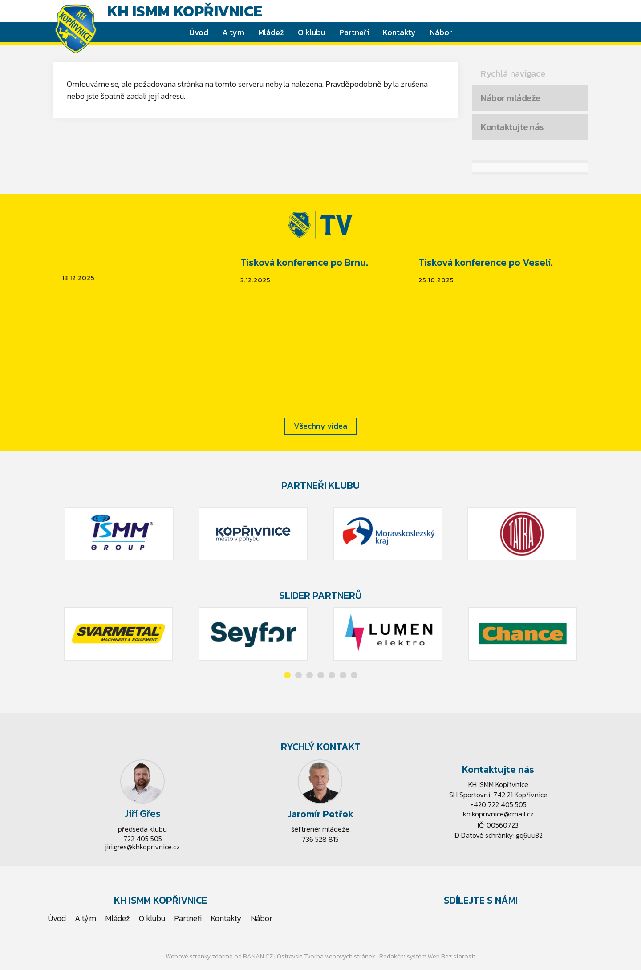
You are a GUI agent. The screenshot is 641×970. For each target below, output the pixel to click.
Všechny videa (320, 426)
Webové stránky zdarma (199, 956)
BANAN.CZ (258, 956)
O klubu (311, 32)
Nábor (441, 32)
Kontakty (399, 32)
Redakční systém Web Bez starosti (427, 956)
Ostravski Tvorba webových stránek (326, 956)
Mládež (271, 32)
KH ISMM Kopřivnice (184, 11)
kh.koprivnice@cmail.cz (498, 813)
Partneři (354, 32)
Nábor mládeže (510, 98)
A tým (233, 32)
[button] (287, 675)
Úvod (198, 32)
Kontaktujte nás (512, 127)
